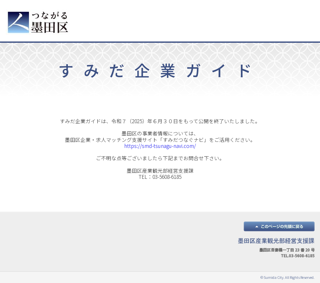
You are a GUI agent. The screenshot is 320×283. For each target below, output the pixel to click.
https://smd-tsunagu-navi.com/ (160, 145)
